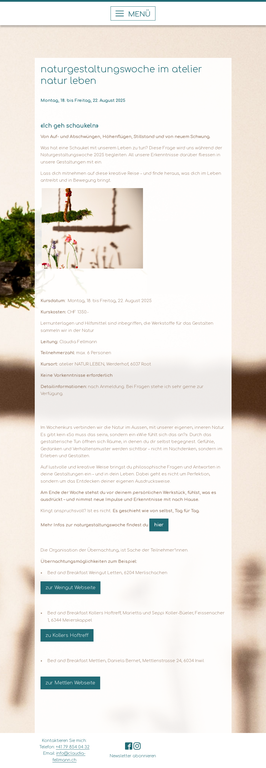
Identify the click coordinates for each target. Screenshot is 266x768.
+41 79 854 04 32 (72, 747)
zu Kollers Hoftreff (67, 635)
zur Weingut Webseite (70, 587)
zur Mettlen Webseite (70, 683)
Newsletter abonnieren (133, 756)
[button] (133, 13)
